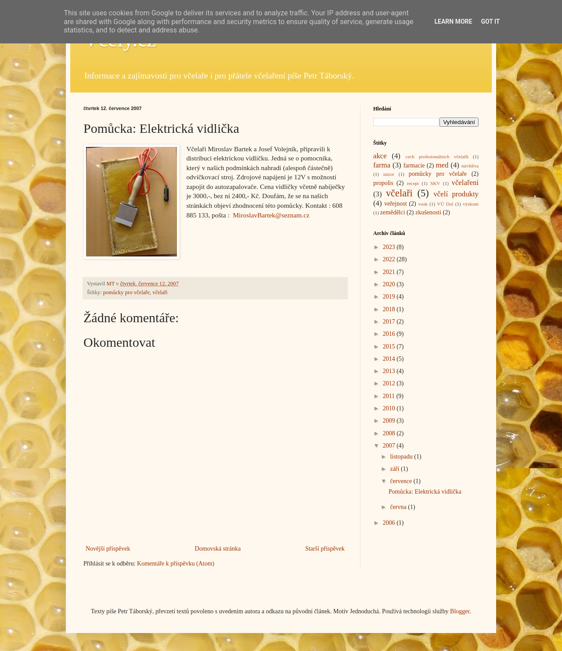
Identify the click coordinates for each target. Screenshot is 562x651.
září (395, 469)
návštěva (470, 165)
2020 (390, 284)
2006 (390, 522)
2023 (390, 247)
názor (388, 174)
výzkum (471, 203)
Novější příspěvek (108, 548)
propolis (383, 183)
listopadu (402, 456)
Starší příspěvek (325, 548)
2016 (390, 334)
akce (380, 156)
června (399, 507)
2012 (390, 383)
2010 (390, 408)
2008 (390, 433)
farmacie (414, 165)
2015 (390, 346)
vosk (423, 203)
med (442, 165)
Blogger (459, 611)
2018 (390, 309)
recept (413, 183)
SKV (435, 183)
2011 (389, 396)
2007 (390, 445)
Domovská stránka (218, 548)
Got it (490, 21)
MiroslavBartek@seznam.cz (271, 215)
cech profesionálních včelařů (436, 156)
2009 (390, 420)
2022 (390, 259)
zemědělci (392, 212)
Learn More (453, 21)
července (401, 481)
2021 (390, 272)
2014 (390, 359)
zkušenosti (428, 212)
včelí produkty (456, 194)
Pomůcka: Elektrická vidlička (425, 491)
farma (381, 165)
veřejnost (395, 203)
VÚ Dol (445, 203)
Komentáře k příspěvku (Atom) (175, 563)
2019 (390, 296)
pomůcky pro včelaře (126, 292)
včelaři (159, 292)
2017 (390, 321)
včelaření (465, 182)
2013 (390, 371)
